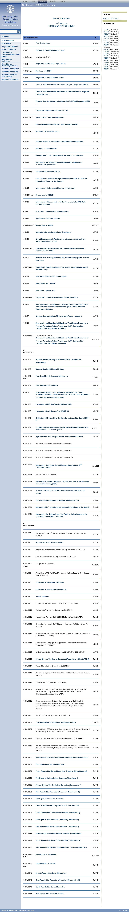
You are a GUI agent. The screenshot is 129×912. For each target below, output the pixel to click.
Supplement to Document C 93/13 (48, 172)
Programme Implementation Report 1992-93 (52, 110)
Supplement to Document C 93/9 (47, 131)
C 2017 (106, 34)
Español (62, 1)
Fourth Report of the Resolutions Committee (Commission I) (58, 813)
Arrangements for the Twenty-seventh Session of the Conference (59, 155)
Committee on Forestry (10, 72)
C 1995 (106, 62)
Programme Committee (10, 47)
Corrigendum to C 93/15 (44, 195)
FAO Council (6, 44)
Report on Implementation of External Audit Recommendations (59, 316)
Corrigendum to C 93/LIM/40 (46, 854)
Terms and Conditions (17, 910)
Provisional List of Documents (47, 385)
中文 (33, 1)
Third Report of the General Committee (50, 764)
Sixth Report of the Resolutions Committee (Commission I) (57, 827)
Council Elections (42, 596)
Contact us (5, 910)
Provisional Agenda (43, 43)
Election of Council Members (46, 148)
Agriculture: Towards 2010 (45, 290)
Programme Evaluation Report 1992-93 (50, 78)
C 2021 (106, 30)
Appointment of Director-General (48, 218)
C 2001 (106, 56)
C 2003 (106, 54)
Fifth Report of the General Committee (50, 799)
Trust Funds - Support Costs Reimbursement (52, 211)
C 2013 (106, 38)
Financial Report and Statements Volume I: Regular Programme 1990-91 (62, 85)
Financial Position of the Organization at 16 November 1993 (57, 806)
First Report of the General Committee (50, 582)
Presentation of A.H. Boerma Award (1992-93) (52, 411)
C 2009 (106, 43)
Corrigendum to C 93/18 (44, 225)
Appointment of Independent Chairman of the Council (55, 188)
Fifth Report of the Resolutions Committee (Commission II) (57, 820)
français (52, 1)
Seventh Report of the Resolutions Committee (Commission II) (58, 833)
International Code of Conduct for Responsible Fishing (56, 722)
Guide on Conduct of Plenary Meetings (50, 369)
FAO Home (5, 36)
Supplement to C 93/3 (43, 71)
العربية (25, 1)
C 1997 (106, 60)
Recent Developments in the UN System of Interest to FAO (57, 124)
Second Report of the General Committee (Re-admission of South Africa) (62, 659)
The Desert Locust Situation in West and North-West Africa (57, 500)
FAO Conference (8, 40)
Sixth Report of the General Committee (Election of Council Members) (61, 847)
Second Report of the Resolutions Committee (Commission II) (58, 785)
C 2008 (106, 45)
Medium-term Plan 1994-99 (45, 283)
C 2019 (106, 32)
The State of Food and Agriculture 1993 (50, 50)
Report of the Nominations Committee (49, 543)
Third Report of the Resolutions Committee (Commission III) (58, 792)
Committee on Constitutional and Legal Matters (10, 54)
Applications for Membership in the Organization (53, 232)
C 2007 (106, 49)
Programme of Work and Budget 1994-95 (50, 64)
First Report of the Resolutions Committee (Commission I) (57, 778)
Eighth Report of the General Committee (50, 887)
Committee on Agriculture (7, 60)
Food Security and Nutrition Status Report (51, 276)
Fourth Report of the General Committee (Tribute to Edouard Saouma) (61, 771)
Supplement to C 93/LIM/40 (45, 864)
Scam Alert (30, 910)
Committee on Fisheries (10, 69)
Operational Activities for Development (50, 117)
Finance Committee (9, 49)
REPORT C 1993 (111, 18)
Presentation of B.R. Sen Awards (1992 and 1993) (54, 404)
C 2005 (106, 51)
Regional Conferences (10, 80)
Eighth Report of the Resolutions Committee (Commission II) (58, 840)
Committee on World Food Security (9, 76)
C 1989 (106, 69)
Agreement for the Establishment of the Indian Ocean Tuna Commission (62, 757)
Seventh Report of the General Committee (51, 873)
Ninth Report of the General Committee (50, 894)
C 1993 (106, 64)
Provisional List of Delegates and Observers (52, 376)
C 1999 (106, 58)
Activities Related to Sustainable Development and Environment (59, 142)
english (42, 1)
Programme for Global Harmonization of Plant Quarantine (57, 297)
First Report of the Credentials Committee (51, 589)
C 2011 (106, 40)
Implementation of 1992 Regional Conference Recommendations (59, 437)
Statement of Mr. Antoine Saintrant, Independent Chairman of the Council (62, 507)
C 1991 (106, 67)
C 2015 (106, 36)
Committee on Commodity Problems (9, 65)
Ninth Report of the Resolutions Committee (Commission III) (58, 880)
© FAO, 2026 (123, 910)
